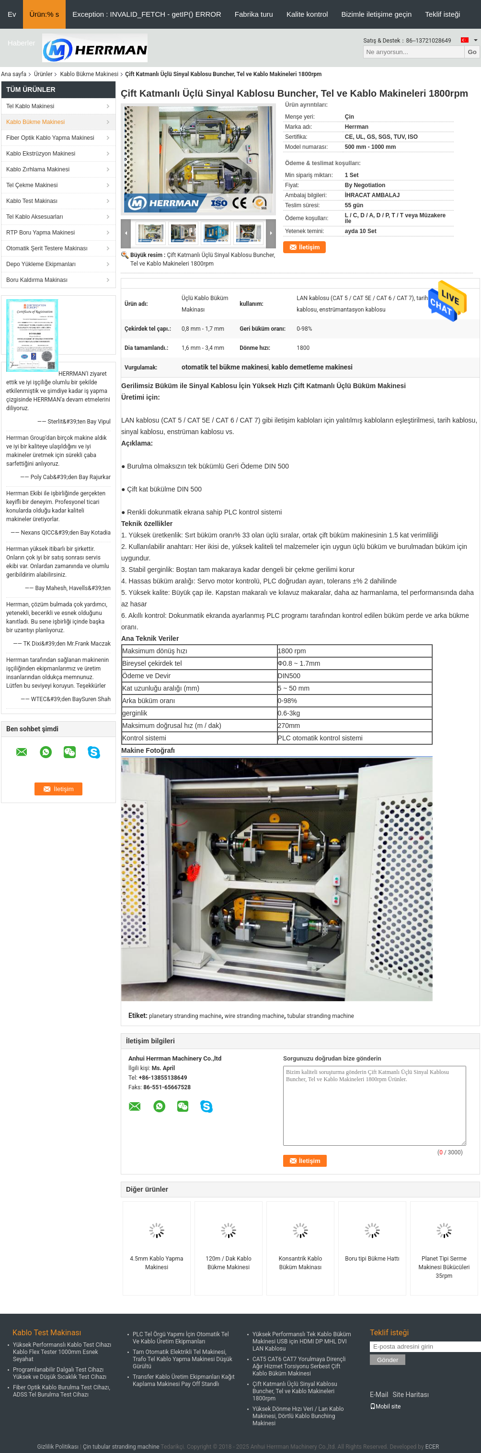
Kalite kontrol (307, 14)
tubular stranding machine (320, 1016)
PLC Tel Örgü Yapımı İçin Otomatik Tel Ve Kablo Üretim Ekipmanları (181, 1338)
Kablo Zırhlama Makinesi (37, 169)
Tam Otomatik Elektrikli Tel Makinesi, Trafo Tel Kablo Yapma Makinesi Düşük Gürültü (182, 1359)
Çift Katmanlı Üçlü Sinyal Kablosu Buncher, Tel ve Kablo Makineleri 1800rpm (294, 1391)
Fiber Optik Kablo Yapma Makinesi (50, 137)
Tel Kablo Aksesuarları (34, 216)
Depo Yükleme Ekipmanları (41, 264)
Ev (12, 14)
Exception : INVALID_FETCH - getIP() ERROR (146, 14)
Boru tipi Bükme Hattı (372, 1258)
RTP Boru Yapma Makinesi (40, 232)
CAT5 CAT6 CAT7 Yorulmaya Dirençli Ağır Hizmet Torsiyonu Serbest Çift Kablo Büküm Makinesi (298, 1366)
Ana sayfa (13, 74)
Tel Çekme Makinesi (31, 185)
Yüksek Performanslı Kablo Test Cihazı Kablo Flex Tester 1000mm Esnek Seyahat (62, 1352)
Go (472, 52)
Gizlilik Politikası (58, 1446)
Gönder (387, 1360)
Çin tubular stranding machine (121, 1446)
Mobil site (385, 1406)
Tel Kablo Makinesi (30, 106)
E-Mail (379, 1394)
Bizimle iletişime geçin (377, 14)
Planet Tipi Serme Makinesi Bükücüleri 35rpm (444, 1267)
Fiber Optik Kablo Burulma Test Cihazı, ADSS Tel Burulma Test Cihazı (61, 1391)
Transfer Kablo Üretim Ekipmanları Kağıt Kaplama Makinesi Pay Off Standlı (184, 1380)
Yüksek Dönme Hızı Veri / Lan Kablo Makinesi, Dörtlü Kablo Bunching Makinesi (298, 1416)
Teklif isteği (442, 14)
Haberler (21, 43)
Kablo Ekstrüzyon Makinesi (40, 153)
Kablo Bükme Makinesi (89, 74)
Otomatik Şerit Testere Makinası (47, 248)
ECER (432, 1446)
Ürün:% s (44, 14)
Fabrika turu (254, 14)
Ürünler (43, 74)
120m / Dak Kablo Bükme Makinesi (229, 1263)
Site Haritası (410, 1394)
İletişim (309, 247)
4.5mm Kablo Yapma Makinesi (156, 1263)
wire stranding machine (254, 1016)
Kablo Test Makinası (31, 201)
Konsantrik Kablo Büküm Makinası (300, 1263)
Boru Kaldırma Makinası (37, 280)
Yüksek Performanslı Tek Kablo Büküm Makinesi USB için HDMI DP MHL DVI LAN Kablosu (301, 1341)
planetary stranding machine (185, 1016)
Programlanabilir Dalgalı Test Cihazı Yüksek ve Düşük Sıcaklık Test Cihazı (59, 1373)
